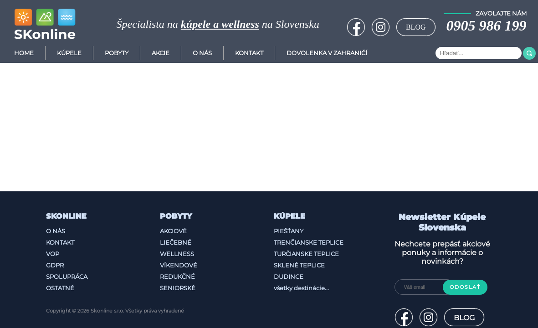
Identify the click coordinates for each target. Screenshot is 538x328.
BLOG (416, 27)
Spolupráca (66, 276)
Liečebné (175, 242)
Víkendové (178, 265)
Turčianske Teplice (306, 253)
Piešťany (288, 231)
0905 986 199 (486, 25)
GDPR (55, 265)
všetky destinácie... (301, 288)
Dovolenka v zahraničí (327, 53)
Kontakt (249, 53)
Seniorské (177, 288)
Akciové (173, 231)
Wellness (177, 253)
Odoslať (465, 287)
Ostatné (60, 288)
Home (24, 53)
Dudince (288, 276)
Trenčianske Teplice (308, 242)
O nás (55, 231)
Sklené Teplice (299, 265)
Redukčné (177, 276)
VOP (52, 253)
